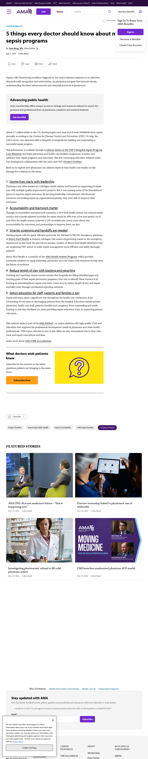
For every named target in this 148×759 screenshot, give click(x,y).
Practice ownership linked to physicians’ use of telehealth (104, 505)
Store (112, 3)
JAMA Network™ (65, 3)
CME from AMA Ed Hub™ (23, 3)
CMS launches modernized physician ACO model (106, 568)
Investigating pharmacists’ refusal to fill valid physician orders (34, 570)
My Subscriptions (112, 20)
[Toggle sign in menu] (140, 11)
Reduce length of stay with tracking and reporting (42, 270)
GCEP (130, 3)
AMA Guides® (121, 3)
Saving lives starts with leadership (32, 181)
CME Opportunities (85, 427)
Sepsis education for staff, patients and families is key (44, 293)
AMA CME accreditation (38, 341)
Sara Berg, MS (16, 48)
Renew (60, 11)
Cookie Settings (29, 748)
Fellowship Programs (108, 688)
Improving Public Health (38, 427)
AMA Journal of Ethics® (81, 3)
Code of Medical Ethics (99, 3)
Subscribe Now (22, 380)
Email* (14, 714)
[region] (29, 736)
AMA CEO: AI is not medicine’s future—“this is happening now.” (35, 505)
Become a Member (130, 39)
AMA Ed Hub (46, 323)
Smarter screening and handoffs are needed (38, 230)
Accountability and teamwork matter (34, 208)
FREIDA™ (9, 3)
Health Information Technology (64, 688)
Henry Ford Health (19, 239)
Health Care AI (89, 688)
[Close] (53, 720)
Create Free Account (131, 45)
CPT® (55, 3)
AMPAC (118, 755)
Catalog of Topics (107, 427)
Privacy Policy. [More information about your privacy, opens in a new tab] (17, 741)
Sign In (130, 32)
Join (43, 11)
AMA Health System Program (61, 256)
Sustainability (14, 26)
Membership (94, 752)
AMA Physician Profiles (43, 3)
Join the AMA (19, 117)
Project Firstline (73, 161)
